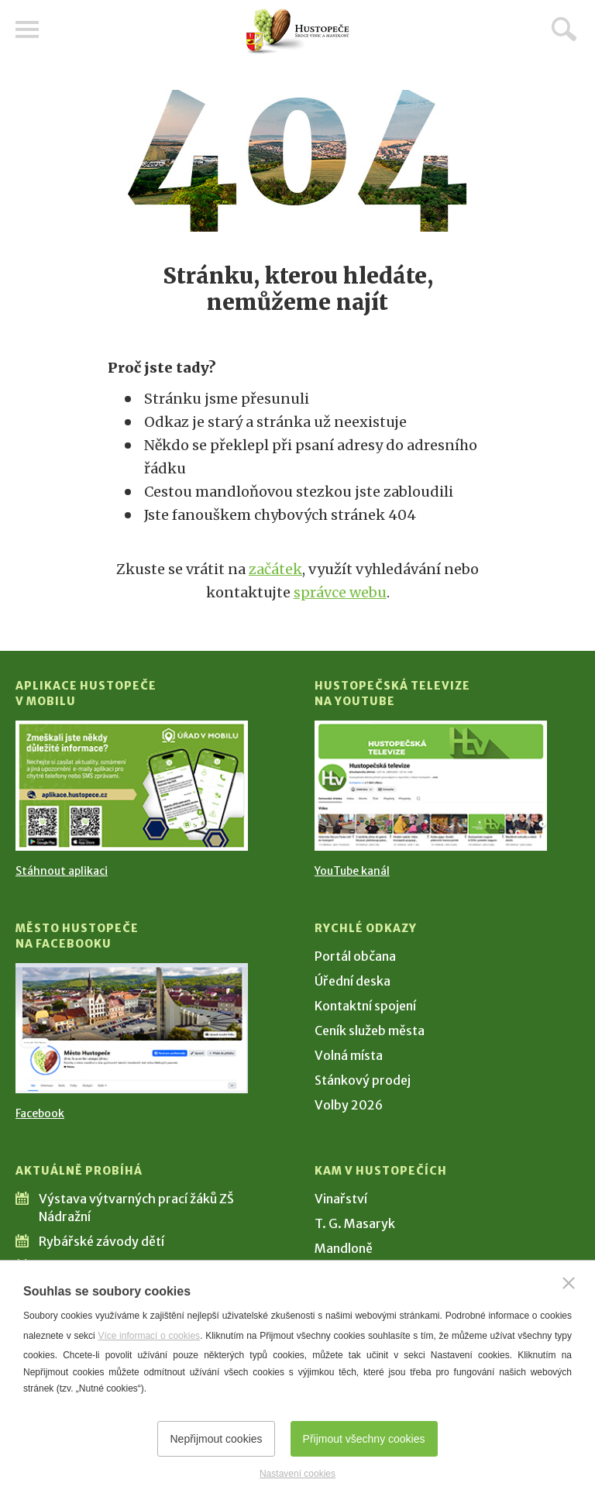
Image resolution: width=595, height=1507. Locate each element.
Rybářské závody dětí (101, 1241)
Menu (27, 29)
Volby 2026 (349, 1105)
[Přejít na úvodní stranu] (297, 31)
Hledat (564, 28)
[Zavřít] (568, 1283)
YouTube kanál (352, 871)
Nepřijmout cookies (216, 1439)
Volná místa (349, 1055)
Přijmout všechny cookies (364, 1439)
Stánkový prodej (363, 1080)
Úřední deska (352, 981)
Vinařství (341, 1198)
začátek (275, 569)
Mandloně (344, 1248)
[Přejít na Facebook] (131, 1028)
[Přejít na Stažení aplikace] (131, 786)
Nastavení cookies (297, 1473)
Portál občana (355, 956)
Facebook (39, 1113)
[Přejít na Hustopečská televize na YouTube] (431, 786)
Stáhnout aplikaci (61, 871)
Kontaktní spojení (365, 1005)
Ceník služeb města (370, 1030)
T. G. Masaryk (355, 1223)
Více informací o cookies (149, 1335)
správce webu (340, 592)
